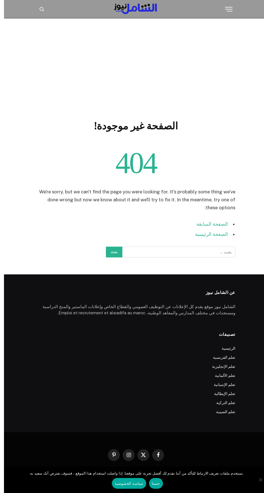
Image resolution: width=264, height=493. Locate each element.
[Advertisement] (132, 68)
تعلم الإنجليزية (219, 366)
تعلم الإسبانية (220, 384)
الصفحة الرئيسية (207, 234)
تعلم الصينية (221, 411)
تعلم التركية (221, 402)
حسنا (152, 483)
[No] (257, 480)
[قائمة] (225, 9)
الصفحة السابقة (208, 224)
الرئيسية (224, 348)
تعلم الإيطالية (220, 393)
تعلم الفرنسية (220, 357)
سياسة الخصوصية (125, 483)
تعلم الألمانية (221, 375)
